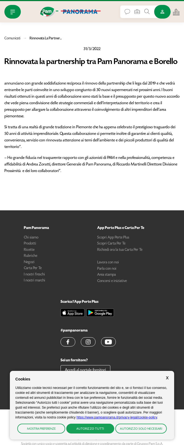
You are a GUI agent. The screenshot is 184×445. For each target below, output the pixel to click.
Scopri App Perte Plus (113, 238)
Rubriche (30, 256)
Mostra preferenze (41, 429)
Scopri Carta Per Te (111, 244)
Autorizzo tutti (90, 429)
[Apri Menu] (12, 12)
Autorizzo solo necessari (141, 429)
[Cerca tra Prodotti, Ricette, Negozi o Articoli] (147, 11)
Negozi (29, 262)
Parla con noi (106, 269)
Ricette (29, 250)
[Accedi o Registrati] (162, 12)
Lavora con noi (108, 262)
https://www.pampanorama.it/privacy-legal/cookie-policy (116, 417)
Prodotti (30, 244)
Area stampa (106, 275)
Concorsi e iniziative (112, 281)
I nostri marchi (34, 281)
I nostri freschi (34, 275)
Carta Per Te (33, 268)
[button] (68, 342)
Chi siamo (31, 238)
